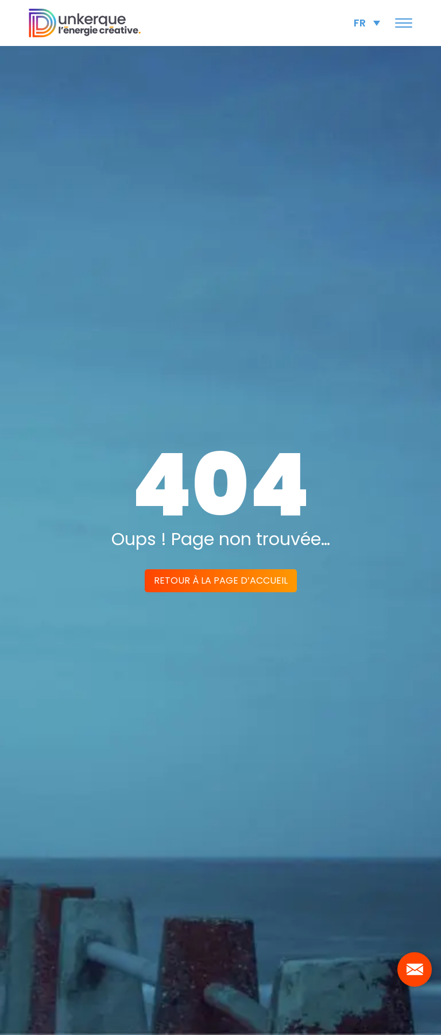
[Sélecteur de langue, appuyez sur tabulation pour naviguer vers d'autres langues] (367, 22)
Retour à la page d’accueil (221, 580)
